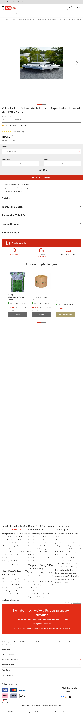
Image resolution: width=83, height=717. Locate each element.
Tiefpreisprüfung (14, 254)
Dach (13, 19)
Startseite (5, 19)
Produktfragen (10, 224)
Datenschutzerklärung (53, 706)
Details (6, 198)
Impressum (26, 706)
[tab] (41, 198)
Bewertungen (11, 232)
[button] (77, 63)
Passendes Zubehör (13, 215)
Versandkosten (42, 257)
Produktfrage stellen (19, 243)
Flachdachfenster (41, 19)
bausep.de (71, 712)
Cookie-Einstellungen (38, 706)
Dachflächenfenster (25, 19)
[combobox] (41, 14)
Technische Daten (12, 207)
